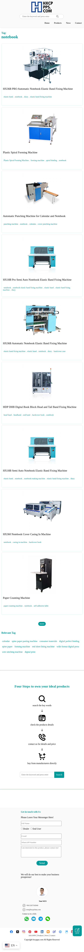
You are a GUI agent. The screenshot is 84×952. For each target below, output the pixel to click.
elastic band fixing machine (41, 97)
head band (8, 415)
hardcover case (60, 351)
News (68, 23)
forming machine (37, 160)
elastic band (8, 97)
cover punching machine (47, 224)
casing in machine (20, 542)
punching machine (11, 224)
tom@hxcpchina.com (33, 910)
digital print (30, 652)
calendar (32, 224)
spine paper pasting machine (24, 641)
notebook (18, 97)
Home (47, 23)
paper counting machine (13, 606)
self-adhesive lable (41, 606)
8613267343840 (32, 905)
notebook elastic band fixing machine (27, 288)
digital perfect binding (69, 641)
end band (26, 415)
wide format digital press (68, 646)
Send (42, 863)
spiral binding (51, 160)
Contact (78, 23)
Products (57, 23)
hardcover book (38, 415)
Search (59, 774)
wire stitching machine (12, 652)
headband (17, 415)
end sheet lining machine (43, 646)
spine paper (7, 646)
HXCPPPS (32, 936)
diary (26, 97)
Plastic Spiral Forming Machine (16, 160)
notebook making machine (34, 479)
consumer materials (48, 641)
